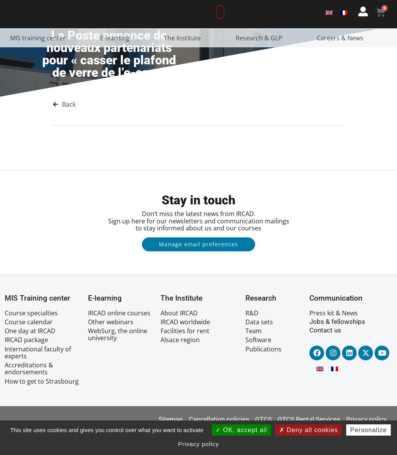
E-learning (116, 61)
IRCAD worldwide (185, 345)
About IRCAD (179, 336)
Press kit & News (333, 336)
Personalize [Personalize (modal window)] (368, 430)
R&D (252, 336)
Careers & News (342, 61)
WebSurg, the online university (117, 358)
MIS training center (39, 61)
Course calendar (29, 345)
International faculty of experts (38, 376)
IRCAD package (26, 363)
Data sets (259, 345)
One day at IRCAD (30, 354)
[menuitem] (329, 24)
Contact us (325, 354)
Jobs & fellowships (337, 345)
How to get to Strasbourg (42, 404)
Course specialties (31, 336)
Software (258, 363)
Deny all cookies (308, 430)
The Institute (184, 61)
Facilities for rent (185, 354)
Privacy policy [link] (198, 444)
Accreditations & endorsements (29, 392)
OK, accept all (241, 430)
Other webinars (110, 345)
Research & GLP (261, 61)
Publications (263, 372)
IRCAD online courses (119, 336)
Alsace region (180, 363)
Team (253, 354)
